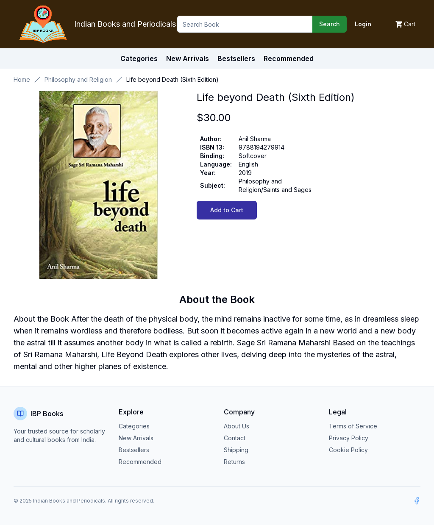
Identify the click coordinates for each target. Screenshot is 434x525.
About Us (236, 426)
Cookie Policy (348, 449)
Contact (234, 438)
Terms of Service (353, 426)
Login (363, 24)
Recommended (140, 461)
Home (22, 79)
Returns (234, 461)
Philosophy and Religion (78, 79)
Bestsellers (134, 449)
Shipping (236, 449)
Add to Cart (226, 210)
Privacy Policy (348, 438)
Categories (139, 58)
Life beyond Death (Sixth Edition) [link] (172, 79)
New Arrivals (136, 438)
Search (329, 24)
